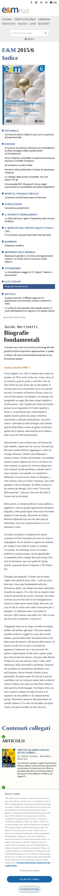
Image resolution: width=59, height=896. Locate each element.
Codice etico (8, 23)
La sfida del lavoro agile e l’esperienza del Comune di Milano (29, 220)
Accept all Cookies (29, 879)
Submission (44, 19)
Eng (53, 2)
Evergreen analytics (14, 245)
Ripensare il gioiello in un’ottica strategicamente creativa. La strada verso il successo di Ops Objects (29, 259)
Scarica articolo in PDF (17, 368)
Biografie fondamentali (16, 286)
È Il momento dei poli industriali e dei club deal (28, 235)
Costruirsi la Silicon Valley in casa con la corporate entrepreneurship (29, 136)
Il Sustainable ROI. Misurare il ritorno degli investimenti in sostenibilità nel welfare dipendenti (30, 186)
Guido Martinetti (21, 327)
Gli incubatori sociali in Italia (18, 165)
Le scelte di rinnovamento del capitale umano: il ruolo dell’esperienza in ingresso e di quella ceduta (29, 309)
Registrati (43, 23)
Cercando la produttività (17, 208)
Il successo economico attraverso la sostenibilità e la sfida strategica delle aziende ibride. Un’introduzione (30, 151)
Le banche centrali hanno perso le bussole (25, 197)
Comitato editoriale (25, 19)
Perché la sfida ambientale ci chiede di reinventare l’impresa (29, 171)
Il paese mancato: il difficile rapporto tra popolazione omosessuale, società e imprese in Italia (28, 301)
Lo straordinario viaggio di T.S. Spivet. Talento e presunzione (28, 274)
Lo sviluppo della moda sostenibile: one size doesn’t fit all (26, 178)
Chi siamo (7, 19)
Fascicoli (22, 23)
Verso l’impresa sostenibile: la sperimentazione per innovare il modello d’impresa (30, 159)
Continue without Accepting (29, 870)
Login (33, 23)
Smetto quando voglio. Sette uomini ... (33, 752)
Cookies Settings (30, 889)
